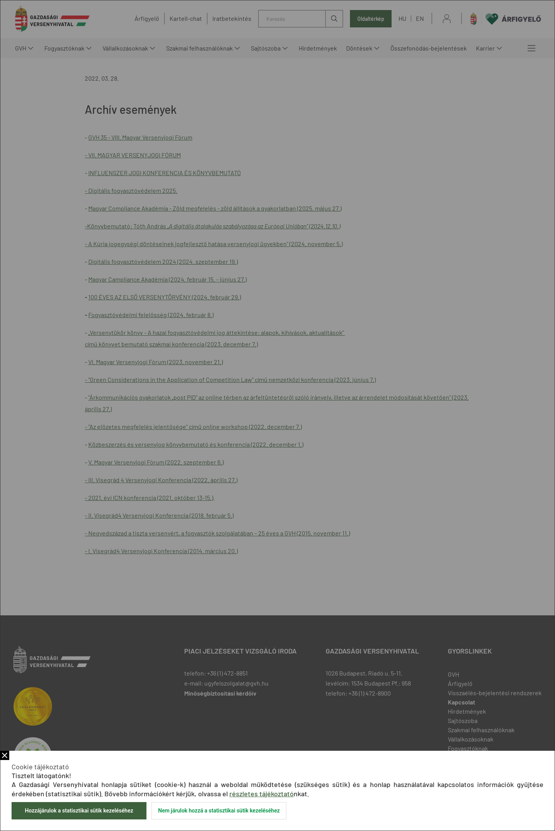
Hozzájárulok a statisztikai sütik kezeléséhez (79, 810)
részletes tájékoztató (261, 793)
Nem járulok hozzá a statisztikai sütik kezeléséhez (219, 810)
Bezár (4, 755)
